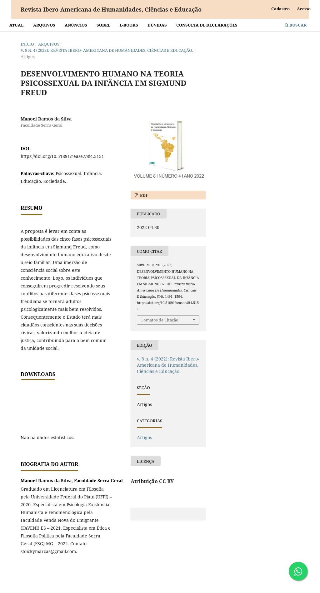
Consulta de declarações (207, 25)
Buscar (296, 25)
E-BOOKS (129, 25)
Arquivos (44, 25)
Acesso (304, 9)
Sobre (103, 25)
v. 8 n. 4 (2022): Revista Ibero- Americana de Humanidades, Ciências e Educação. (107, 50)
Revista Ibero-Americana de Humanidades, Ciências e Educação (111, 9)
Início (27, 44)
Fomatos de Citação (159, 320)
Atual (16, 25)
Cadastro (280, 9)
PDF (143, 195)
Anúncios (76, 25)
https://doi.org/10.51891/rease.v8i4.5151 (62, 156)
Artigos (144, 437)
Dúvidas (157, 25)
